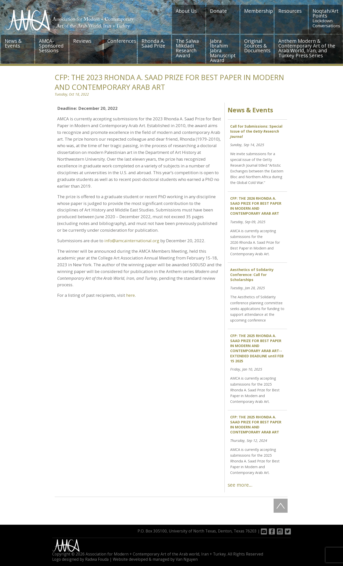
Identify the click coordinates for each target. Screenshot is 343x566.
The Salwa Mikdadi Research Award (187, 48)
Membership (258, 11)
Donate (218, 11)
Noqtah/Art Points (326, 18)
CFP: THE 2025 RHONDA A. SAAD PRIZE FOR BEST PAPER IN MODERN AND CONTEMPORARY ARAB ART (255, 424)
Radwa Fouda (97, 559)
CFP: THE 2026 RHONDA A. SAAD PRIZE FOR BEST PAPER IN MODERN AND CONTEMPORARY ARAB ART (255, 206)
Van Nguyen (187, 559)
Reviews (82, 41)
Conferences (121, 41)
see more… (240, 484)
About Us (186, 11)
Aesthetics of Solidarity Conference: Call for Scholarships (252, 274)
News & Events (13, 43)
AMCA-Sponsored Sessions (51, 46)
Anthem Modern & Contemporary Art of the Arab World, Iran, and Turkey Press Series (306, 48)
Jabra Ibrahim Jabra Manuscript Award (223, 51)
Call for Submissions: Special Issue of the (256, 131)
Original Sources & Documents (257, 46)
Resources (290, 11)
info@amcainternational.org (131, 240)
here (130, 295)
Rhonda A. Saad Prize (153, 43)
